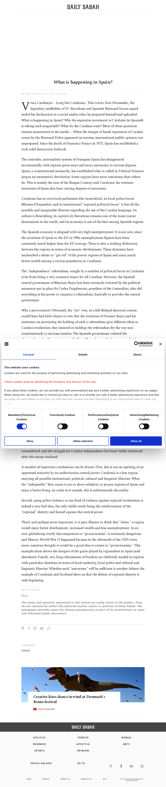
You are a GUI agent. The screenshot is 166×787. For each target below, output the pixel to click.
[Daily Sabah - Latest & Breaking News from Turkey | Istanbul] (83, 7)
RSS (104, 779)
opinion (25, 650)
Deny (30, 441)
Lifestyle (83, 744)
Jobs (29, 779)
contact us (86, 779)
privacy (46, 779)
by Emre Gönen (30, 93)
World (126, 737)
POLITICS (39, 737)
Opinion (83, 750)
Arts (126, 744)
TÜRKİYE (83, 737)
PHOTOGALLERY (47, 709)
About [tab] (137, 354)
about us (65, 779)
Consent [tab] (28, 354)
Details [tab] (83, 354)
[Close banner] (160, 344)
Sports (39, 750)
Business (39, 744)
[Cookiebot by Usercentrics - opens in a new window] (137, 344)
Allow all (136, 441)
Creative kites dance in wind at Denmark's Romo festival (63, 699)
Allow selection (83, 441)
